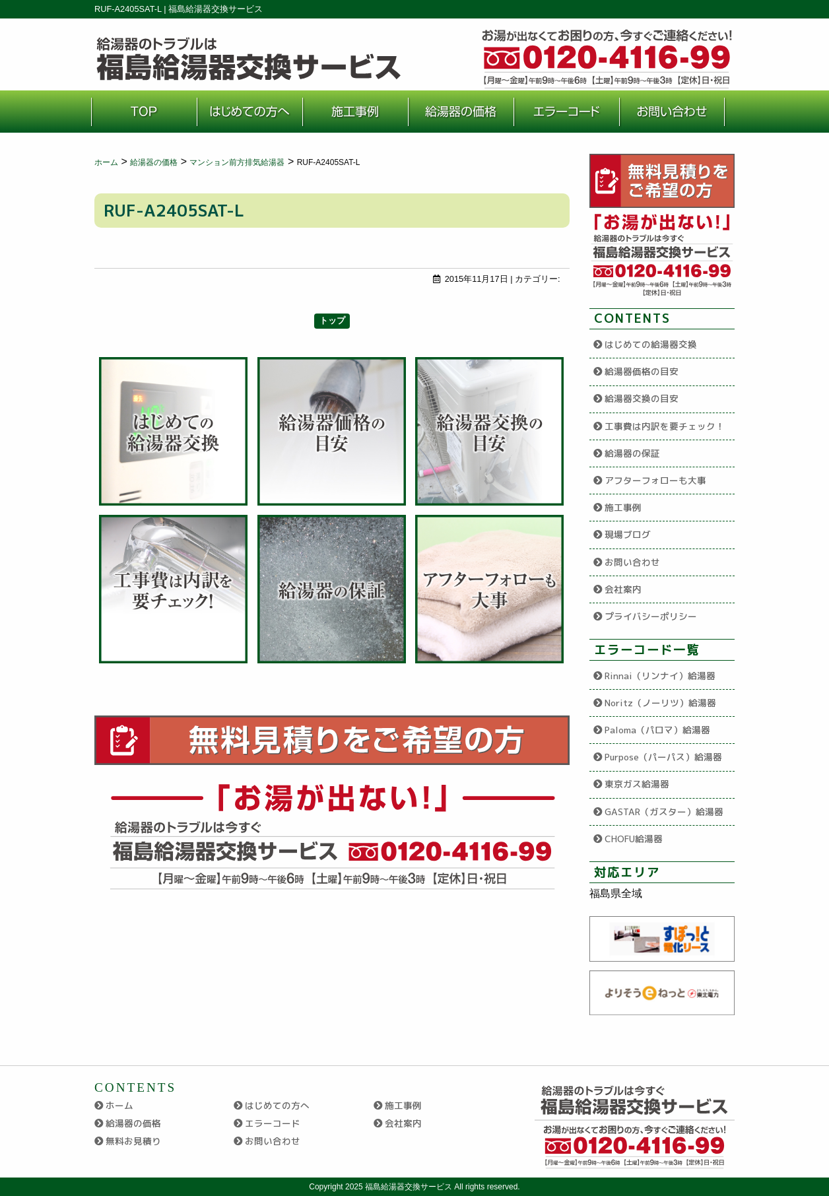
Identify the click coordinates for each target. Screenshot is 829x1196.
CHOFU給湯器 (634, 838)
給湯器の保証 (632, 453)
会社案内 (623, 589)
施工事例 (623, 507)
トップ (332, 320)
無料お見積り (133, 1141)
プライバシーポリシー (651, 616)
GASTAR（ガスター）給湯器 (664, 811)
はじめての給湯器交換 (651, 344)
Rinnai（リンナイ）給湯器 (660, 675)
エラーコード (272, 1123)
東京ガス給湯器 (637, 784)
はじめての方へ (277, 1105)
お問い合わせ (632, 562)
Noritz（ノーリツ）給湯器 (660, 702)
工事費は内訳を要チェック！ (665, 426)
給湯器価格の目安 (642, 371)
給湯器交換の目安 (642, 398)
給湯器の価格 (133, 1123)
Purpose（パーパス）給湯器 (663, 756)
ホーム (119, 1105)
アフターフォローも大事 (655, 480)
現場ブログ (628, 534)
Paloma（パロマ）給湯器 (657, 729)
